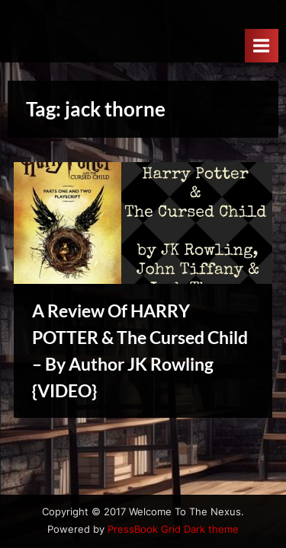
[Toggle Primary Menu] (261, 45)
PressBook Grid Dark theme (173, 529)
